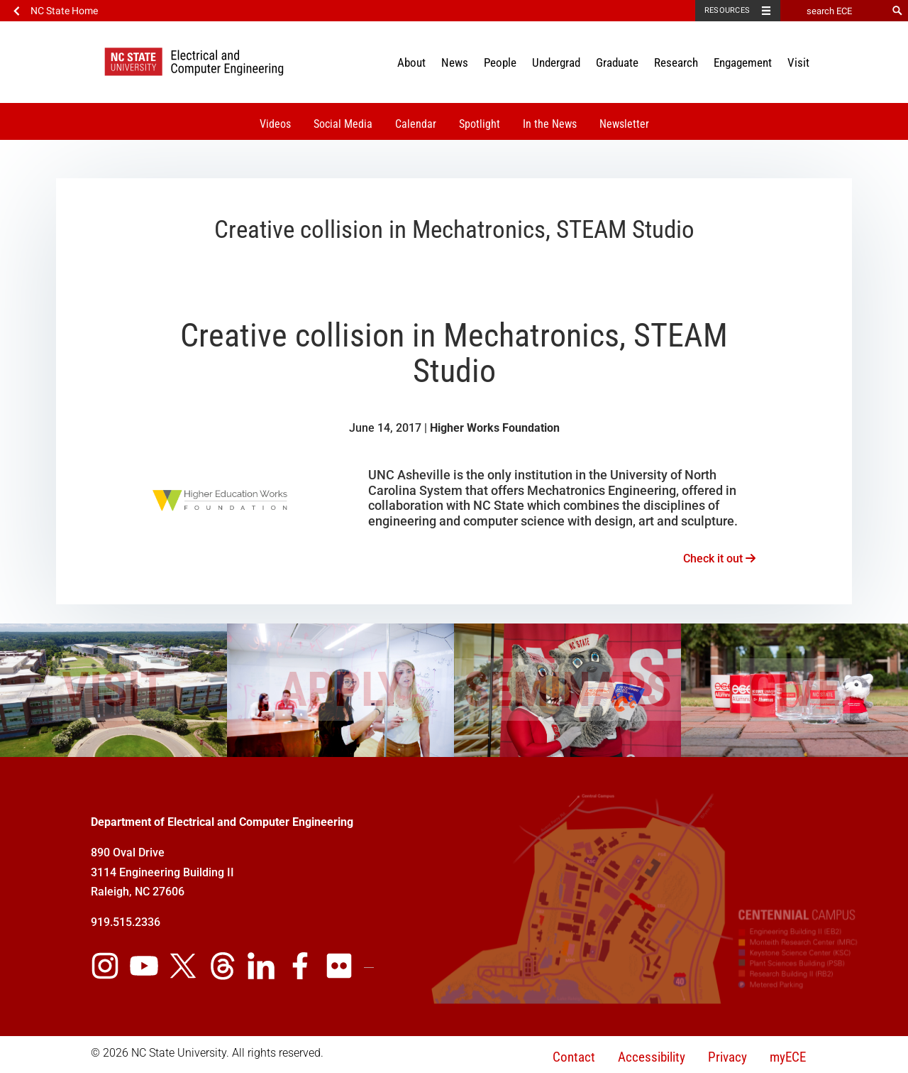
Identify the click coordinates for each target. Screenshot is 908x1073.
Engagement (743, 62)
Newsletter (624, 124)
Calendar (415, 124)
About (411, 62)
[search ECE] (833, 10)
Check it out (719, 558)
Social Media (343, 124)
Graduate (617, 62)
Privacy (727, 1057)
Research (676, 62)
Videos (275, 124)
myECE (788, 1057)
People (500, 62)
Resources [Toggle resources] (727, 10)
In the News (550, 124)
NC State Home (64, 10)
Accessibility (651, 1057)
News (454, 62)
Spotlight (479, 124)
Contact (574, 1057)
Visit (798, 62)
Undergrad (556, 62)
